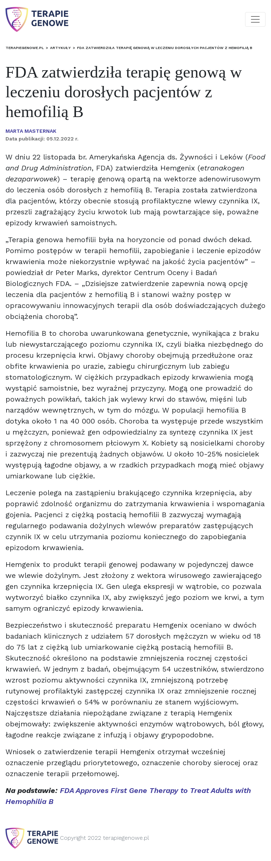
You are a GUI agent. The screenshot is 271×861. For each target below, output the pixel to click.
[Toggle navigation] (255, 19)
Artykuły (60, 48)
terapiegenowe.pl (24, 48)
